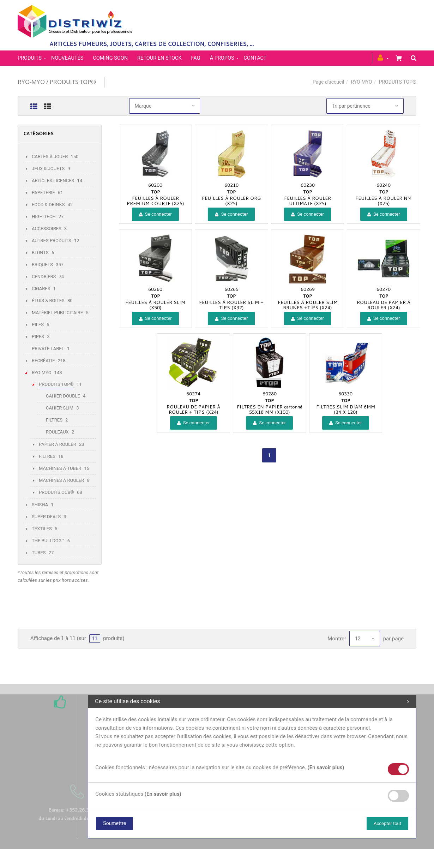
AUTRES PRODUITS (51, 240)
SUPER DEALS (46, 516)
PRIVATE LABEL (48, 348)
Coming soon (110, 58)
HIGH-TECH (43, 216)
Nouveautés (67, 58)
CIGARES (41, 288)
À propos (222, 58)
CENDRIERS (44, 276)
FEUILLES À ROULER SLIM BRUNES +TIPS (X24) (308, 305)
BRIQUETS (42, 264)
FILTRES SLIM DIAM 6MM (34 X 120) (345, 409)
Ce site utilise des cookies (252, 701)
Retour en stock (159, 58)
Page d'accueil (328, 82)
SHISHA (40, 504)
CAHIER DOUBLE (63, 396)
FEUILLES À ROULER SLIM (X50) (155, 305)
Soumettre (114, 823)
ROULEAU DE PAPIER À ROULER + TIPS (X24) (193, 409)
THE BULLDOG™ (48, 540)
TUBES (39, 552)
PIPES (38, 336)
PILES (38, 324)
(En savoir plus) (325, 767)
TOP (155, 192)
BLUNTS (40, 252)
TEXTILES (42, 528)
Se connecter (155, 214)
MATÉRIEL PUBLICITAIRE (57, 312)
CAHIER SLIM (59, 408)
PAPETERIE (43, 192)
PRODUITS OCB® (56, 492)
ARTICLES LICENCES (53, 180)
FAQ (195, 58)
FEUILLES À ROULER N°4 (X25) (383, 201)
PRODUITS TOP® (56, 384)
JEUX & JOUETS (48, 168)
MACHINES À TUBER (60, 468)
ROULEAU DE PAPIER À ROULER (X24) (383, 305)
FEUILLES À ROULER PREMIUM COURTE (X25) (155, 201)
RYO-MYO (361, 82)
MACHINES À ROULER (61, 480)
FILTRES (54, 420)
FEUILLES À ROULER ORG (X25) (231, 201)
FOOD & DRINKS (48, 204)
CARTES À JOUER (50, 156)
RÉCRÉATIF (43, 360)
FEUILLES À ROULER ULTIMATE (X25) (307, 201)
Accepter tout (387, 823)
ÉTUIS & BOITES (48, 300)
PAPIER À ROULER (57, 444)
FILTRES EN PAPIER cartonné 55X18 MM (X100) (269, 409)
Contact (255, 58)
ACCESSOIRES (46, 228)
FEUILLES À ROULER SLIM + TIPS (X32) (231, 305)
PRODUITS (30, 58)
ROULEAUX (57, 432)
